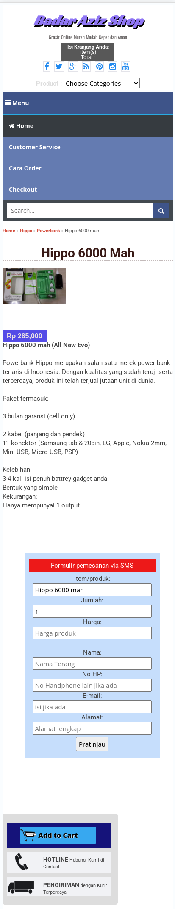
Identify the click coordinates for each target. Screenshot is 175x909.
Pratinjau (92, 744)
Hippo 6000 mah (88, 252)
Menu (17, 103)
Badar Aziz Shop (87, 20)
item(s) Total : (88, 52)
